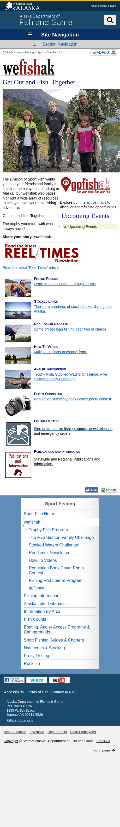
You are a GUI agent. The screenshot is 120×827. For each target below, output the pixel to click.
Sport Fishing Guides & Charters (54, 640)
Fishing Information (41, 596)
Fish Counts (35, 619)
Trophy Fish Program (48, 530)
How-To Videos (43, 560)
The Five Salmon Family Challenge (61, 537)
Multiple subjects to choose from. (60, 352)
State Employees (83, 732)
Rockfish (32, 663)
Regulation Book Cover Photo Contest (56, 570)
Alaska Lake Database (45, 603)
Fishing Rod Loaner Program (55, 580)
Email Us (103, 741)
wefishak (32, 522)
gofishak (37, 588)
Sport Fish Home (39, 514)
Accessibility (14, 692)
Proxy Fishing (36, 656)
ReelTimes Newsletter (49, 552)
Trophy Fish (43, 374)
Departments (57, 732)
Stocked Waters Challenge (76, 374)
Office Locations (20, 720)
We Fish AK (55, 52)
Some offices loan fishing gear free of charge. (70, 329)
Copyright (11, 741)
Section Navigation (60, 44)
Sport (40, 52)
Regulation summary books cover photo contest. (73, 399)
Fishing (29, 52)
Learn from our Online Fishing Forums (65, 284)
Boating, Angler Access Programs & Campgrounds (57, 629)
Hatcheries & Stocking (44, 648)
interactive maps (93, 202)
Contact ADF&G (64, 692)
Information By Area (42, 611)
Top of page (101, 750)
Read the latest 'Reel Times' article (31, 267)
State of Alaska (24, 6)
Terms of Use (37, 692)
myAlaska (36, 732)
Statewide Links (104, 6)
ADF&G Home (12, 52)
